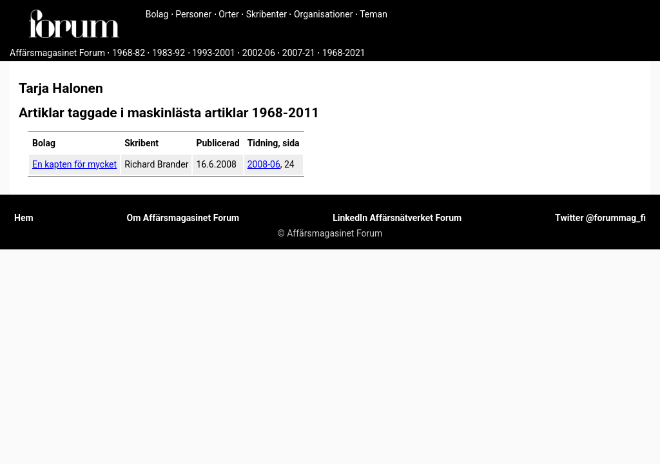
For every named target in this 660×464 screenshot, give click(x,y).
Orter (228, 14)
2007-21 (298, 53)
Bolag (157, 14)
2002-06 (258, 53)
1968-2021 (343, 53)
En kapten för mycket (74, 164)
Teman (373, 14)
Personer (193, 14)
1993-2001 (213, 53)
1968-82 (128, 53)
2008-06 (264, 164)
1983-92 (168, 53)
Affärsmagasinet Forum (57, 53)
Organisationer (323, 14)
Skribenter (266, 14)
